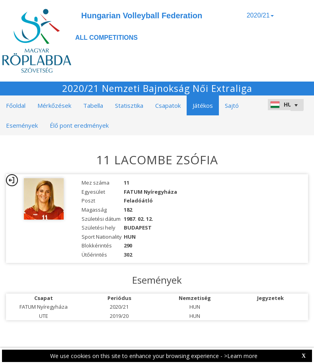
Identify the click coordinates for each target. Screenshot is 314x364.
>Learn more (240, 356)
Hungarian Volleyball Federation (141, 15)
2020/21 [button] (260, 15)
